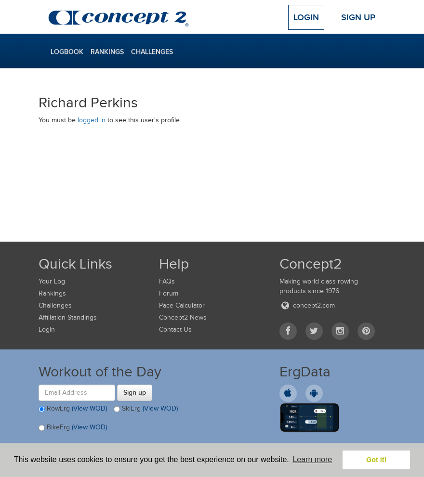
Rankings (107, 51)
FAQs (167, 281)
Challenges (152, 51)
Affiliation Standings (68, 317)
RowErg (73, 409)
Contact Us (175, 329)
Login (306, 17)
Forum (168, 293)
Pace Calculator (182, 305)
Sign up (134, 392)
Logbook (67, 51)
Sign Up (358, 17)
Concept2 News (183, 317)
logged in (92, 120)
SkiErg (146, 409)
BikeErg (73, 428)
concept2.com (307, 305)
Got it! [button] (376, 460)
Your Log (52, 281)
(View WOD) (89, 408)
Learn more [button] (312, 459)
